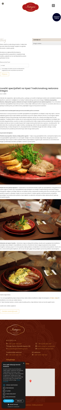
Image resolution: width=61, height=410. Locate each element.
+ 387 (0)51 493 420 (14, 344)
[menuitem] (2, 3)
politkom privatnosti (17, 70)
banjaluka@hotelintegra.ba (18, 349)
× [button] (23, 363)
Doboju (26, 364)
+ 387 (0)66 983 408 (44, 344)
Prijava (4, 74)
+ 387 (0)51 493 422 (40, 355)
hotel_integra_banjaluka (46, 346)
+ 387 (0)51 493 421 (14, 355)
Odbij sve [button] (19, 401)
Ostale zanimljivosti (9, 311)
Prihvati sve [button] (8, 401)
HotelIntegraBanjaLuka (45, 349)
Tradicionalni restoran (14, 352)
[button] (13, 404)
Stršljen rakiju (54, 298)
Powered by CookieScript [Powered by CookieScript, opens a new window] (13, 406)
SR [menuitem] (2, 3)
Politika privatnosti (37, 405)
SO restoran (36, 352)
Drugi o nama (37, 43)
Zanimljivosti (36, 40)
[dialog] (13, 385)
